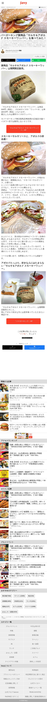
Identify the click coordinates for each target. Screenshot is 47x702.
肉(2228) (31, 596)
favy (2, 616)
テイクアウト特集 (11, 661)
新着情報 (12, 635)
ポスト (6, 60)
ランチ (11, 648)
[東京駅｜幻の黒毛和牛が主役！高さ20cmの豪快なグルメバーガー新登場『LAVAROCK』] (23, 398)
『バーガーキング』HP (23, 321)
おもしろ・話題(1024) (9, 612)
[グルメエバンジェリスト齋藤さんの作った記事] (23, 51)
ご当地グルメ (35, 648)
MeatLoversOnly (35, 692)
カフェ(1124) (17, 606)
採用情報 (12, 688)
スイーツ (35, 653)
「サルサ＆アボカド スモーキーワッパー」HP (23, 129)
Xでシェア (12, 347)
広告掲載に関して (11, 683)
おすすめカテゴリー (9, 591)
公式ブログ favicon (12, 692)
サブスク (11, 639)
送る (36, 60)
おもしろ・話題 (11, 653)
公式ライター (35, 683)
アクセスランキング (9, 441)
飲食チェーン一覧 (35, 688)
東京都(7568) (6, 596)
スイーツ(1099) (30, 606)
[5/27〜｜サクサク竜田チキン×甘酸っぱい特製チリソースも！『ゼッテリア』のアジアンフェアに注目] (23, 428)
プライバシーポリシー (11, 674)
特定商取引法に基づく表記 (35, 674)
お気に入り (40, 56)
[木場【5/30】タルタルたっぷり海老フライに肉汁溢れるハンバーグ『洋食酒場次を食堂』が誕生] (23, 389)
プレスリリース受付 (35, 679)
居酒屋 (11, 657)
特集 (11, 631)
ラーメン (35, 639)
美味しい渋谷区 (35, 661)
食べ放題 (35, 644)
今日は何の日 (35, 626)
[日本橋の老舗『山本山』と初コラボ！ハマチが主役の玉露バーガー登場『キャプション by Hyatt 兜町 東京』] (23, 407)
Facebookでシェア (34, 347)
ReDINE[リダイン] (11, 696)
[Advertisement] (23, 366)
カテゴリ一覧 (6, 622)
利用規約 (35, 670)
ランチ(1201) (30, 601)
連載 (35, 631)
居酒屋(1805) (6, 601)
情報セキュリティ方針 (12, 679)
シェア (21, 60)
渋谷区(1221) (18, 601)
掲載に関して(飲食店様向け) (35, 696)
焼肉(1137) (5, 606)
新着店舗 (35, 635)
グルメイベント (12, 626)
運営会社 (12, 670)
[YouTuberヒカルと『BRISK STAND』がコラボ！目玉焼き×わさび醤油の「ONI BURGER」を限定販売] (23, 418)
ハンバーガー (9, 616)
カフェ (35, 657)
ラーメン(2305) (19, 596)
